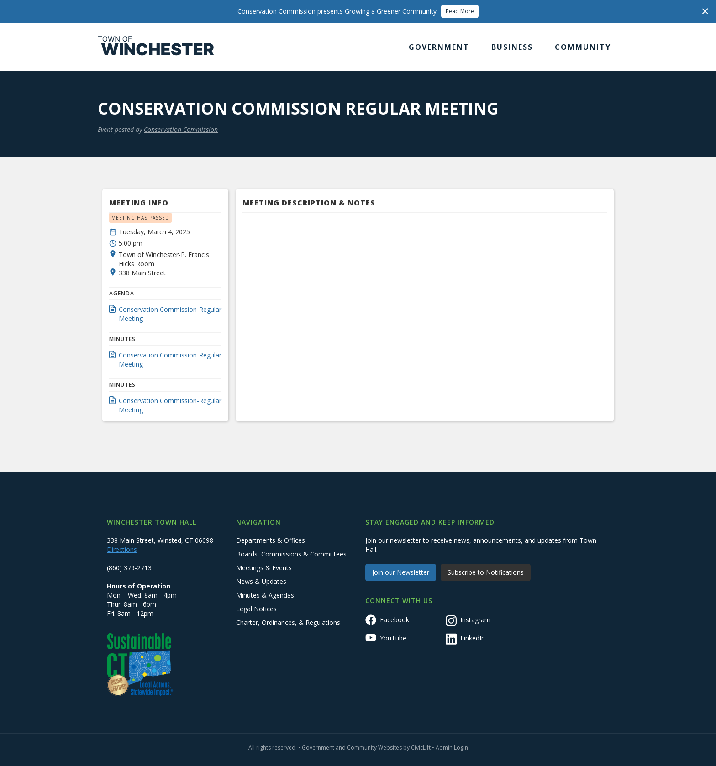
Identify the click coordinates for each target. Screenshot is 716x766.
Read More (460, 11)
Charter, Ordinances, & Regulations (288, 622)
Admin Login (452, 747)
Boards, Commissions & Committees (291, 554)
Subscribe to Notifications (486, 572)
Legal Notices (256, 608)
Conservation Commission (181, 129)
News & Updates (261, 581)
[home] (156, 47)
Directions (122, 549)
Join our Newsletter (400, 572)
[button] (439, 47)
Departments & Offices (270, 540)
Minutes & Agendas (265, 595)
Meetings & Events (264, 567)
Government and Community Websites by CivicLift (366, 747)
